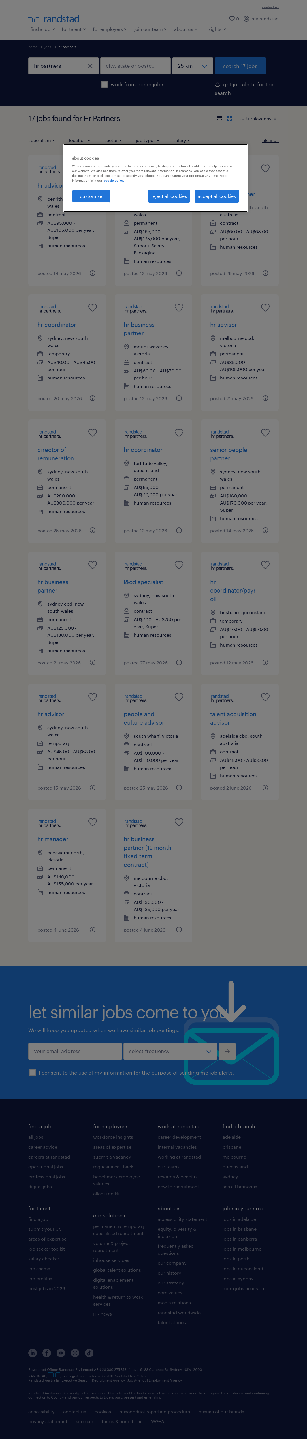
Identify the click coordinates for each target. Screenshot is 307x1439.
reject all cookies (169, 196)
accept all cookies (217, 196)
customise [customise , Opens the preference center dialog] (91, 196)
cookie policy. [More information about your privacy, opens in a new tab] (114, 180)
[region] (155, 178)
